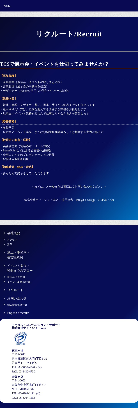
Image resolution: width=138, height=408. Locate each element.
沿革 (9, 244)
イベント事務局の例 (18, 282)
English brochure (18, 313)
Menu (7, 5)
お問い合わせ (17, 298)
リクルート (15, 290)
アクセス (12, 239)
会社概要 (13, 233)
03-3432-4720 (106, 199)
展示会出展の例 (16, 277)
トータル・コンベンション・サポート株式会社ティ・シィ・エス (36, 326)
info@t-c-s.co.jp (85, 199)
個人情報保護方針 (17, 305)
